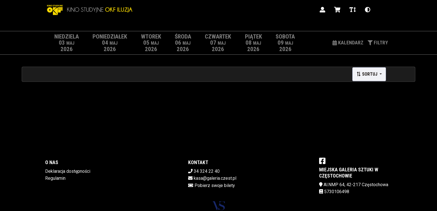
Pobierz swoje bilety (215, 185)
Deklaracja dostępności (67, 171)
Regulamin (55, 178)
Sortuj (367, 74)
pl (381, 9)
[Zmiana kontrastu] (367, 9)
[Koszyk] (337, 10)
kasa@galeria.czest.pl (215, 178)
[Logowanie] (322, 10)
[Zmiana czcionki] (352, 9)
